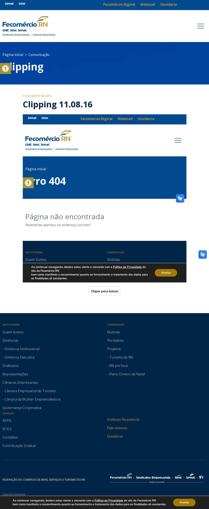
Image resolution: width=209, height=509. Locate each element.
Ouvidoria (115, 436)
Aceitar (187, 502)
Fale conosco (117, 428)
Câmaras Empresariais (20, 382)
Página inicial (13, 54)
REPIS (7, 420)
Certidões (10, 437)
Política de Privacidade (110, 500)
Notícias (113, 332)
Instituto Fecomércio (123, 419)
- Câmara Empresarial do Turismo (29, 391)
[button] (5, 68)
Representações (15, 374)
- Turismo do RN (120, 357)
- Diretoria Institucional (21, 349)
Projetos (114, 349)
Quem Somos (13, 332)
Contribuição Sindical (19, 445)
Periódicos (115, 340)
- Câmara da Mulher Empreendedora (31, 399)
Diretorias (11, 340)
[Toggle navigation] (200, 26)
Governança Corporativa (22, 407)
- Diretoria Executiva (19, 357)
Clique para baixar (104, 291)
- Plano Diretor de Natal (126, 374)
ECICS (7, 429)
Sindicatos (11, 365)
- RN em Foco (117, 365)
